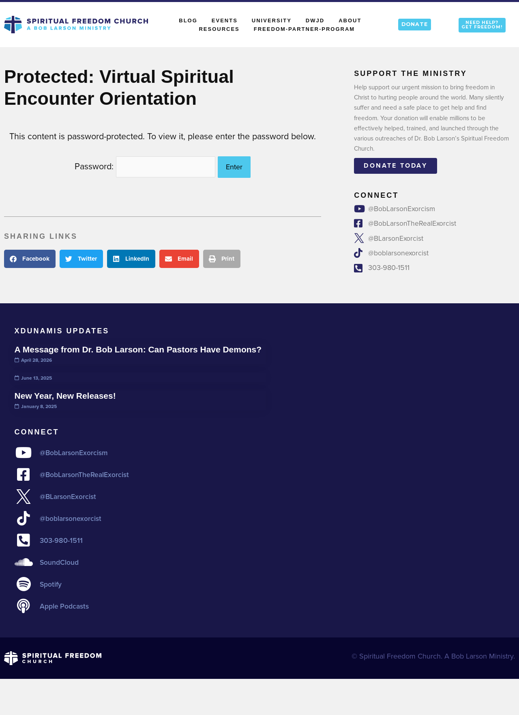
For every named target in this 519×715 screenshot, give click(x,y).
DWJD (315, 20)
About (352, 20)
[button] (30, 257)
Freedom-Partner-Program (304, 29)
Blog (188, 20)
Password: (145, 165)
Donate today (395, 165)
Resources (219, 29)
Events (225, 20)
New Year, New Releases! (67, 407)
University (272, 20)
